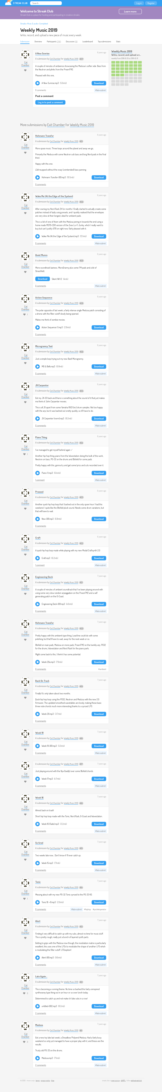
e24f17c (123, 1081)
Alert (38, 921)
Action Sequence (44, 297)
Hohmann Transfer (45, 135)
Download (99, 83)
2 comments (40, 1013)
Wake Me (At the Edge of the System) (56, 196)
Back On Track (43, 680)
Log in (139, 3)
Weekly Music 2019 (38, 30)
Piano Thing (42, 437)
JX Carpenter (43, 385)
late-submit (101, 90)
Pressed (39, 492)
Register (151, 3)
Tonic (38, 882)
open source (115, 1081)
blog (52, 1081)
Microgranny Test (45, 346)
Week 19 (39, 733)
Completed (43, 23)
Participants (54, 41)
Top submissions (111, 41)
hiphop (88, 909)
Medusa (39, 1025)
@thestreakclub (136, 1081)
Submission (25, 41)
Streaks (23, 23)
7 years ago (101, 576)
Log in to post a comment (50, 102)
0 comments (40, 90)
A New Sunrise (43, 53)
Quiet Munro (42, 255)
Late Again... (42, 976)
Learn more (130, 11)
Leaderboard (93, 41)
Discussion (74, 41)
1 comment (40, 480)
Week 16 (39, 797)
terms (38, 1081)
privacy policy (45, 1081)
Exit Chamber (56, 58)
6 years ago (101, 52)
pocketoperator (100, 909)
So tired (39, 842)
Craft (38, 537)
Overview (40, 41)
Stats (126, 41)
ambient (103, 669)
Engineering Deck (45, 577)
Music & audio (32, 23)
